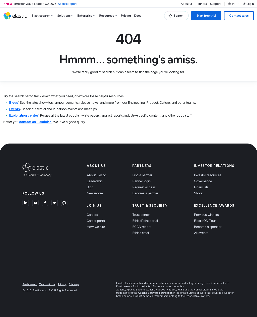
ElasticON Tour (205, 221)
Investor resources (207, 175)
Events (14, 109)
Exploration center (23, 115)
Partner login (141, 181)
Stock (198, 193)
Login (248, 3)
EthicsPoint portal (145, 221)
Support (215, 3)
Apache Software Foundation (155, 292)
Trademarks (29, 284)
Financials (201, 187)
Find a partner (142, 175)
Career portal (96, 221)
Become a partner (145, 193)
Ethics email (140, 233)
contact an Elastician (35, 122)
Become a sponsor (207, 227)
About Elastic (96, 175)
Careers (92, 215)
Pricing (126, 15)
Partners (201, 3)
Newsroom (95, 193)
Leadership (95, 181)
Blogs (13, 103)
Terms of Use (47, 284)
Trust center (141, 215)
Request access (144, 187)
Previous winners (206, 215)
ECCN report (141, 227)
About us (187, 3)
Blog (90, 187)
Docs (137, 15)
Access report (67, 3)
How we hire (96, 227)
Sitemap (74, 284)
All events (201, 233)
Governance (203, 181)
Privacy (62, 284)
